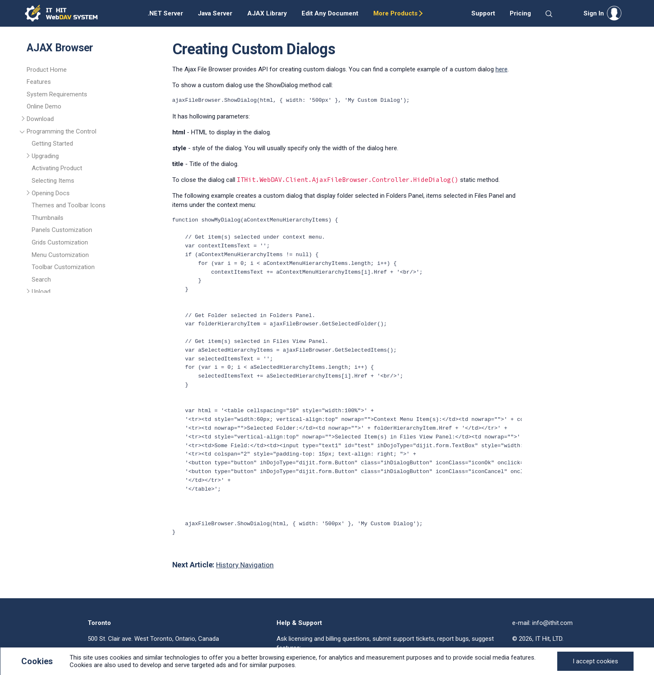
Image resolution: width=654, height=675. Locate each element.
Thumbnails (47, 218)
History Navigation (245, 565)
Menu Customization (60, 255)
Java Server (215, 13)
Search (41, 279)
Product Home (47, 69)
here (502, 69)
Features (39, 82)
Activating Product (57, 168)
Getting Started (52, 143)
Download (40, 119)
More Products (395, 13)
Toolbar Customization (63, 267)
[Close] (595, 661)
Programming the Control (61, 131)
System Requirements (57, 94)
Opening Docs (51, 193)
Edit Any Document (330, 13)
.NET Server (165, 13)
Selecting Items (53, 180)
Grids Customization (60, 242)
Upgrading (45, 156)
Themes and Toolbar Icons (69, 205)
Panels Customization (62, 230)
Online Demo (44, 106)
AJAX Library (267, 13)
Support (483, 13)
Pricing (520, 13)
